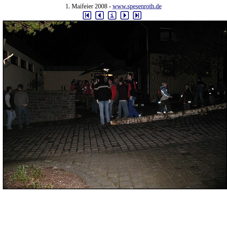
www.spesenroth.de (137, 6)
